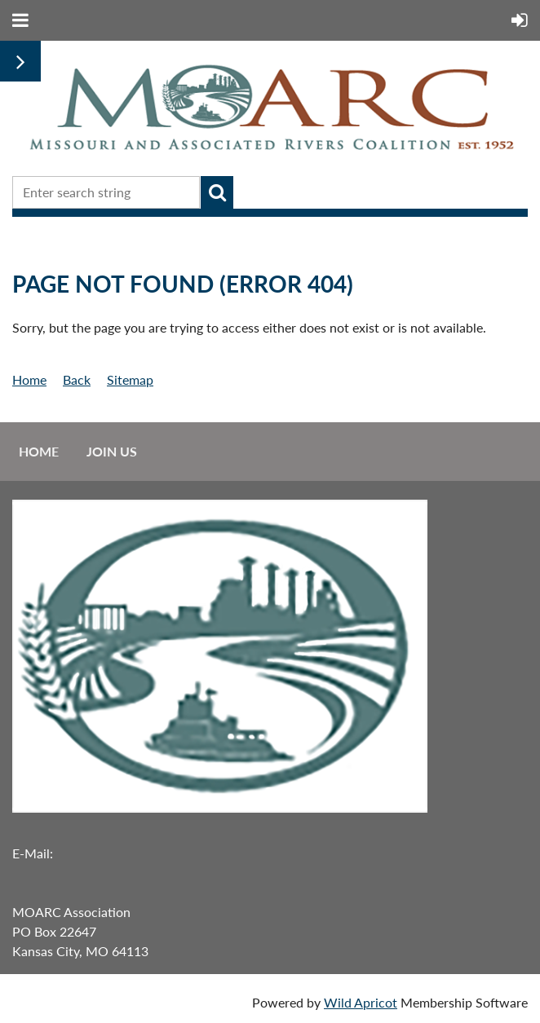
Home (29, 379)
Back (77, 379)
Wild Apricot (360, 1002)
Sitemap (130, 379)
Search (217, 192)
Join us (111, 451)
